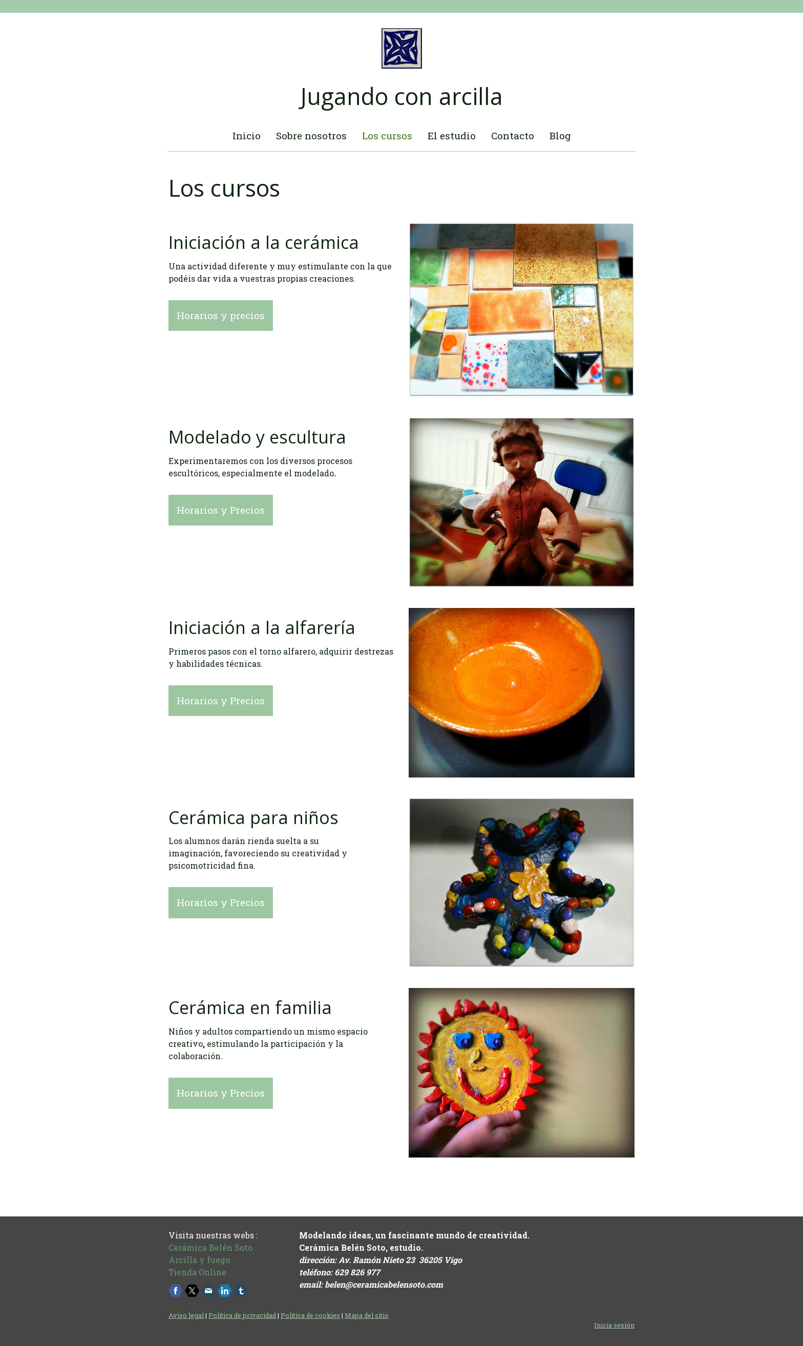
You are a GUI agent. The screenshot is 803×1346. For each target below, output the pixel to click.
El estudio (452, 135)
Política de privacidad (242, 1315)
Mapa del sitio (367, 1315)
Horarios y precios (221, 315)
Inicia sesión (614, 1325)
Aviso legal (186, 1315)
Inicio (247, 135)
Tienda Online (197, 1272)
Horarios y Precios (221, 509)
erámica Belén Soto (213, 1247)
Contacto (512, 135)
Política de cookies (310, 1315)
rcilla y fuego (202, 1259)
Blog (560, 135)
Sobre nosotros (311, 135)
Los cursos (387, 135)
